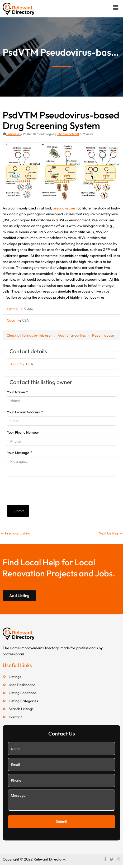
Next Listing (110, 533)
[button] (115, 7)
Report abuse (103, 335)
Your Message (19, 452)
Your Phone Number (23, 432)
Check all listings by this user (29, 335)
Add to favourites (72, 335)
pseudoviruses (64, 208)
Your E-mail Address (25, 412)
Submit (18, 511)
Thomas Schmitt (68, 134)
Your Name (17, 392)
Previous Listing (15, 533)
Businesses (13, 134)
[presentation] (47, 490)
